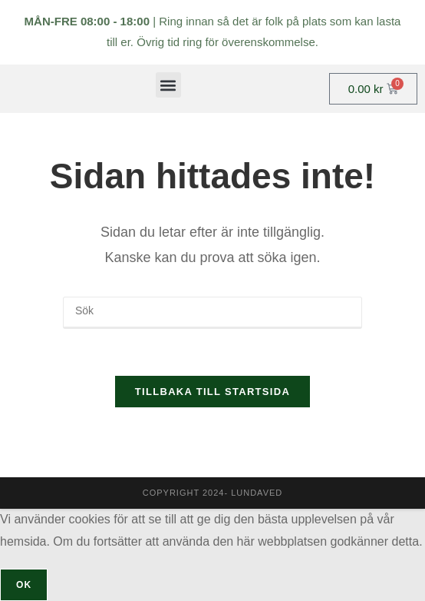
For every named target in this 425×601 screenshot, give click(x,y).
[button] (168, 85)
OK (23, 584)
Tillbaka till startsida (212, 391)
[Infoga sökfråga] (212, 313)
